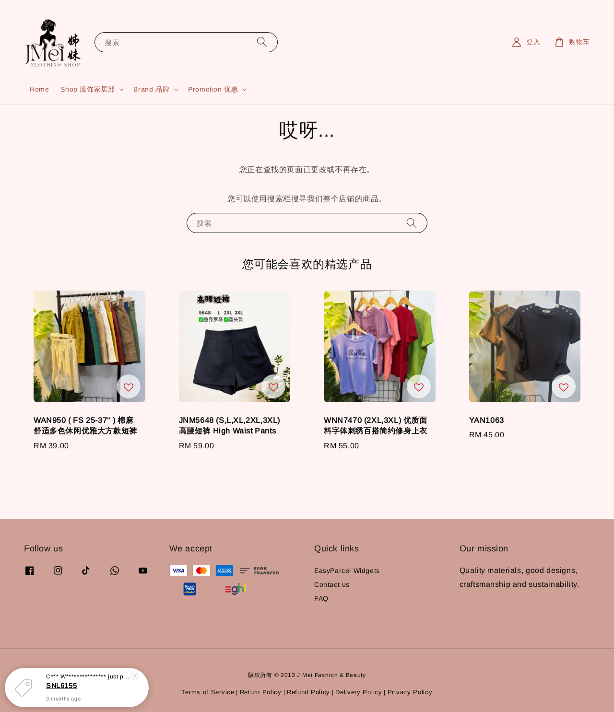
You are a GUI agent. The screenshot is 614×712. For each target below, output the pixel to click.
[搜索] (262, 42)
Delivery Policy (358, 692)
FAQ (321, 598)
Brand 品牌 (151, 89)
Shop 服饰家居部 (87, 89)
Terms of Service (207, 692)
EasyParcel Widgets (347, 570)
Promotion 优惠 (213, 89)
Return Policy (261, 692)
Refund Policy (308, 692)
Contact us (332, 584)
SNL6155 (61, 686)
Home (39, 89)
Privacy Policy (410, 692)
